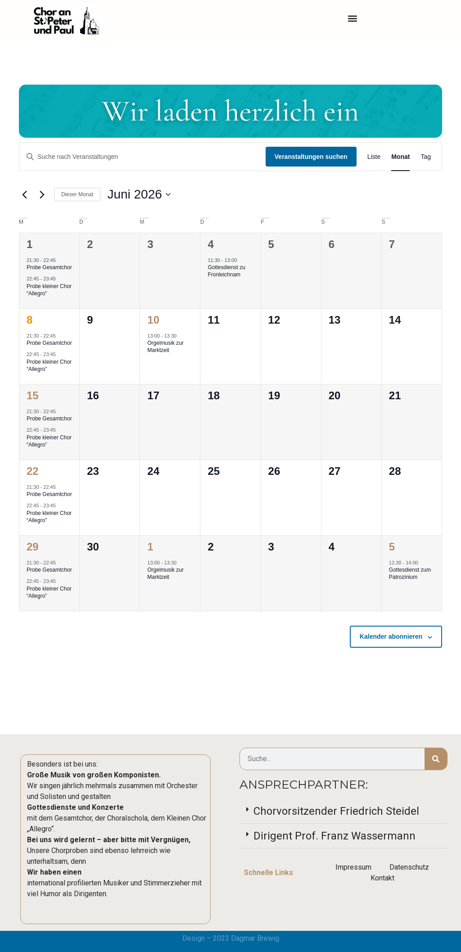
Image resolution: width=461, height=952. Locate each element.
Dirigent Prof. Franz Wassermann (334, 836)
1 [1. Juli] (150, 547)
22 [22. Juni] (33, 471)
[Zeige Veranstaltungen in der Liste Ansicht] (374, 157)
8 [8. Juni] (29, 320)
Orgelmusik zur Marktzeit (165, 347)
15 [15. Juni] (33, 395)
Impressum (353, 867)
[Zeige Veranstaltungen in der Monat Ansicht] (400, 157)
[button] (352, 18)
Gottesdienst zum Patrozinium (410, 574)
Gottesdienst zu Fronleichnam (226, 271)
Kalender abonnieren (391, 636)
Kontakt (382, 878)
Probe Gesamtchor (49, 267)
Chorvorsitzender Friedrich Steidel (336, 811)
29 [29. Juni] (33, 547)
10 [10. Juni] (153, 320)
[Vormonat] (24, 194)
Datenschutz (409, 867)
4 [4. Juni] (210, 244)
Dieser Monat (77, 194)
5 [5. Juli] (392, 547)
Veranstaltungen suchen (311, 156)
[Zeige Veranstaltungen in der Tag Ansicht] (425, 157)
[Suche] (436, 759)
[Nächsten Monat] (41, 194)
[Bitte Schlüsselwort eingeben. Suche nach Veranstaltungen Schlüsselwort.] (142, 157)
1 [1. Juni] (29, 244)
